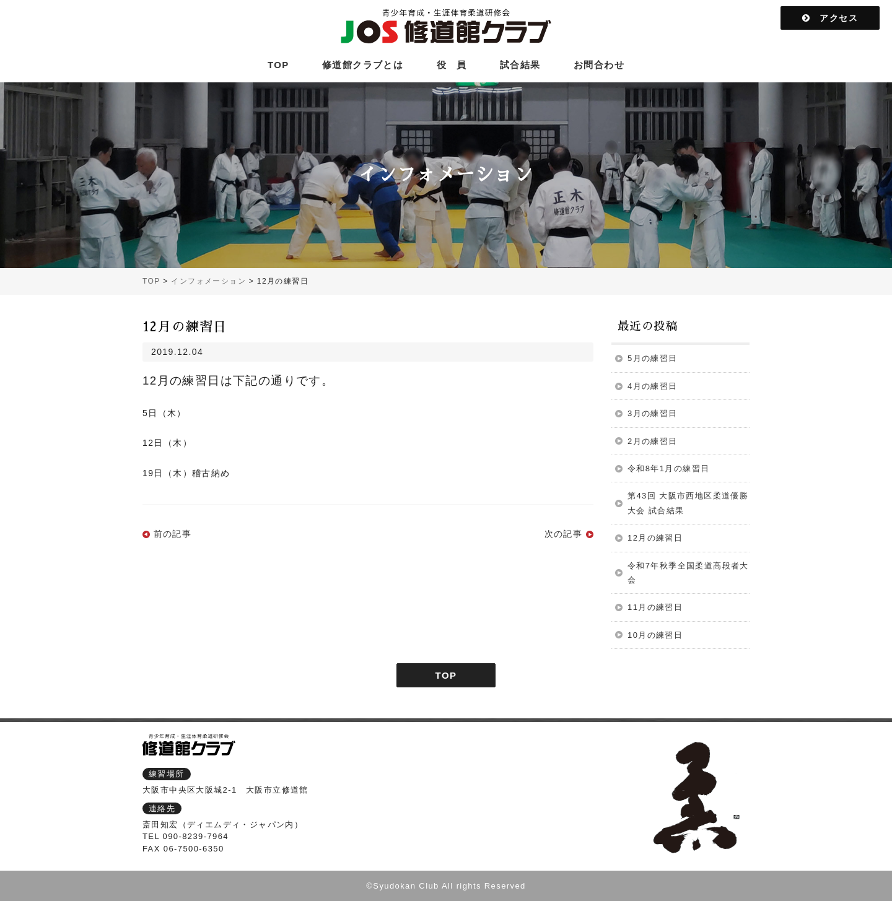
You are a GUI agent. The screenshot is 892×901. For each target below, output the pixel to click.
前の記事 (173, 534)
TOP (278, 64)
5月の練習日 (652, 358)
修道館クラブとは (362, 64)
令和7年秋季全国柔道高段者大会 (688, 573)
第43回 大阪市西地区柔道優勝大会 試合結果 (687, 503)
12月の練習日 (655, 537)
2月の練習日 (652, 441)
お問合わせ (599, 64)
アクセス (830, 18)
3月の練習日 (652, 413)
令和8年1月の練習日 (668, 468)
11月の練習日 (655, 607)
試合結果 (520, 64)
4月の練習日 (652, 386)
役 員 (452, 64)
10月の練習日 (655, 635)
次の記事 (563, 534)
